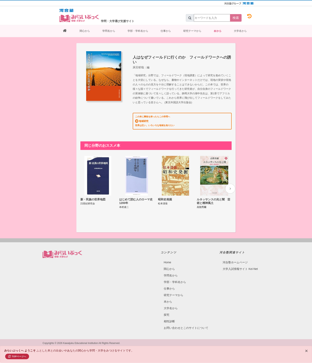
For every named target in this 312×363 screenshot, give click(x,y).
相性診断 (169, 321)
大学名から (240, 30)
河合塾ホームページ (235, 262)
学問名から (108, 30)
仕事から (166, 30)
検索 (236, 17)
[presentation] (230, 189)
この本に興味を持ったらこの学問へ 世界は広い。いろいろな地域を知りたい (155, 120)
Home (167, 262)
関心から (85, 30)
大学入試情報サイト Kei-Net (240, 268)
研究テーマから (192, 30)
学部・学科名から (138, 30)
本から (217, 31)
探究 (166, 314)
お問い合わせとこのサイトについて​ (186, 327)
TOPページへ (17, 356)
